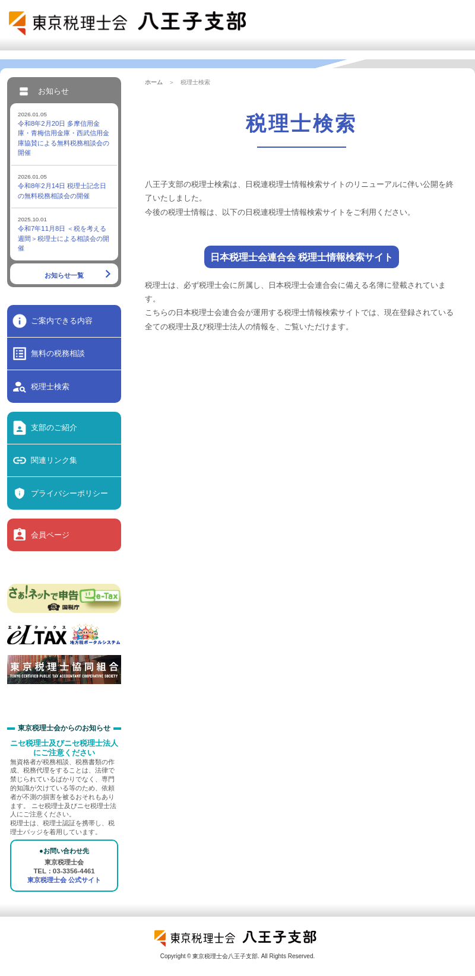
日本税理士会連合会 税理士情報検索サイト (302, 257)
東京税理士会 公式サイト (64, 879)
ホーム (154, 82)
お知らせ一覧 (64, 275)
